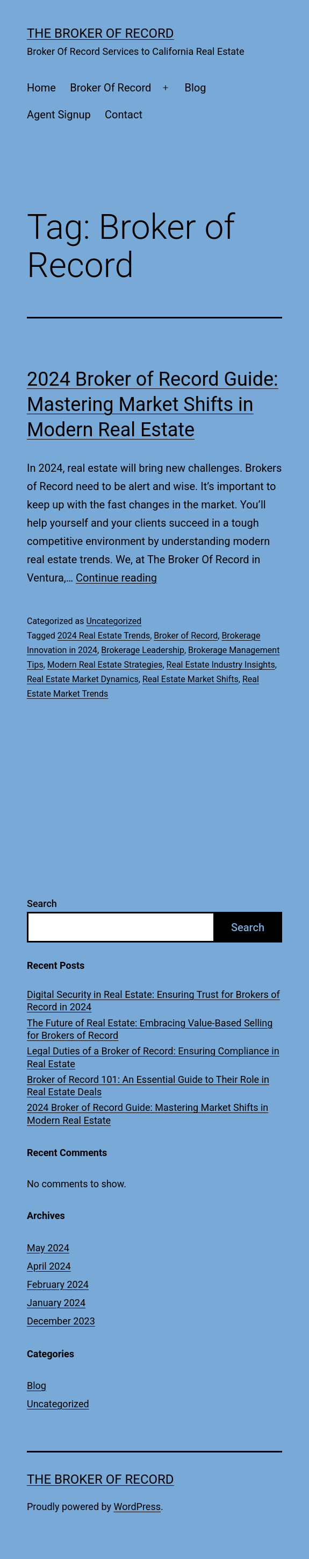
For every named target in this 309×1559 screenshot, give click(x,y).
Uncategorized (113, 621)
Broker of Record (186, 635)
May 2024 (48, 1247)
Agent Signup (59, 114)
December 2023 (61, 1321)
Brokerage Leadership (142, 650)
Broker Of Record (110, 87)
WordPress (137, 1506)
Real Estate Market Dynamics (83, 679)
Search (42, 903)
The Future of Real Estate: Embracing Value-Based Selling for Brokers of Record (149, 1029)
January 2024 (56, 1302)
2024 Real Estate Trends (104, 635)
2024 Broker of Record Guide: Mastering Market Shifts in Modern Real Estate (152, 404)
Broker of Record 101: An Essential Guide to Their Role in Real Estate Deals (148, 1085)
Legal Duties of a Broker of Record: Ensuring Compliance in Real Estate (153, 1057)
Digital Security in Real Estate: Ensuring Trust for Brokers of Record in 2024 (153, 1000)
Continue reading (116, 577)
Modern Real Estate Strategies (105, 665)
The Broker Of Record (100, 33)
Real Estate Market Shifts (190, 679)
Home (41, 87)
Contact (123, 114)
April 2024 (49, 1266)
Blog (195, 87)
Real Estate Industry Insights (221, 665)
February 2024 (58, 1284)
